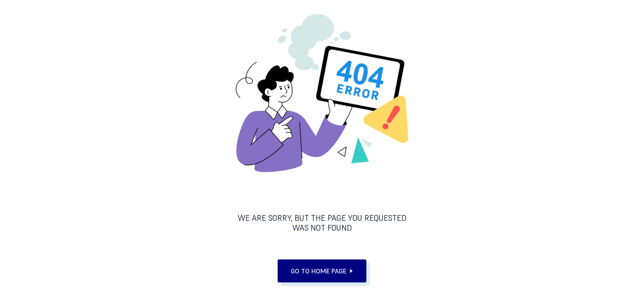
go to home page (322, 271)
